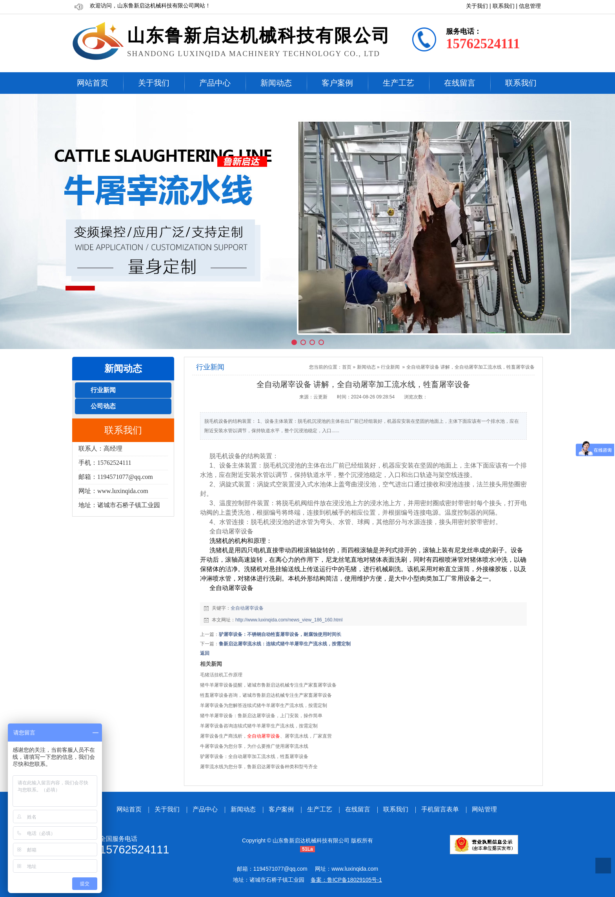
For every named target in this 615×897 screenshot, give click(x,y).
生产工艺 (398, 83)
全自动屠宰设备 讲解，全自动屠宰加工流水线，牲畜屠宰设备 (470, 367)
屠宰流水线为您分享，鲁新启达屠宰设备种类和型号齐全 (259, 766)
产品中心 (215, 83)
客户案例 (337, 83)
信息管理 (530, 6)
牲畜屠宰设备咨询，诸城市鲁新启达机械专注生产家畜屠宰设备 (266, 695)
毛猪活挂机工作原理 (221, 675)
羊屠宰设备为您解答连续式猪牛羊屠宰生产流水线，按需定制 (263, 705)
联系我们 (504, 6)
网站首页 (92, 83)
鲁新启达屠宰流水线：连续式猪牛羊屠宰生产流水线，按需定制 (285, 644)
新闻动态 (276, 83)
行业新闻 (390, 367)
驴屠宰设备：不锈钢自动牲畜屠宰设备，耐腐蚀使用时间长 (280, 634)
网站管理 (484, 809)
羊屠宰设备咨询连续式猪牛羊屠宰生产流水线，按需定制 (259, 726)
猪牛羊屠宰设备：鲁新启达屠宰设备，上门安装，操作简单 (261, 715)
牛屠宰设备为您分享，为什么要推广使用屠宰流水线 (254, 746)
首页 (346, 367)
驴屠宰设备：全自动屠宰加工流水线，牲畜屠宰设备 (254, 756)
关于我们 (477, 6)
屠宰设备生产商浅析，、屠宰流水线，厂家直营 (266, 736)
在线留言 (459, 83)
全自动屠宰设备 (247, 608)
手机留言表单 (440, 809)
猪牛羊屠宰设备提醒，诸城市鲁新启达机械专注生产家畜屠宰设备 (268, 685)
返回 (204, 653)
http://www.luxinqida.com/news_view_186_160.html (288, 620)
